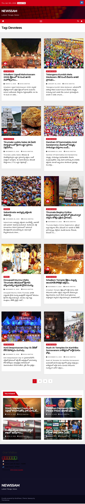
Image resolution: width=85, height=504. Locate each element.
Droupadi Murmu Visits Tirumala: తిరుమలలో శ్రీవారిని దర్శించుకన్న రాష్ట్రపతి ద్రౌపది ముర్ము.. (19, 283)
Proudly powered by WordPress (12, 498)
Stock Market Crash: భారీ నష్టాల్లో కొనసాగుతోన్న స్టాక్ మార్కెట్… (21, 409)
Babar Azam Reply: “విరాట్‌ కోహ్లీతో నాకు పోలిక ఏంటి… (61, 431)
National (6, 209)
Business (8, 405)
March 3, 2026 (11, 84)
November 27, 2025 (55, 222)
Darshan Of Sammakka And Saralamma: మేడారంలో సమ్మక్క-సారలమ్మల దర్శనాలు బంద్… (61, 145)
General (6, 277)
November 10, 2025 (55, 357)
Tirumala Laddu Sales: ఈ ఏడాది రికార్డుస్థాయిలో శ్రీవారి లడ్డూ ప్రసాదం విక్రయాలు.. (20, 145)
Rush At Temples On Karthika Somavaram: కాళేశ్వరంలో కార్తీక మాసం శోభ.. (63, 351)
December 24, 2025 (55, 152)
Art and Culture (8, 71)
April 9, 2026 (11, 414)
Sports (49, 427)
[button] (78, 21)
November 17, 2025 (55, 287)
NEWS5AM (9, 11)
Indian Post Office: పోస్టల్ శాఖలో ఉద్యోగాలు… (19, 431)
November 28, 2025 (13, 219)
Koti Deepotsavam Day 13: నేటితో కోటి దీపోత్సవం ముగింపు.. (20, 349)
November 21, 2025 (13, 289)
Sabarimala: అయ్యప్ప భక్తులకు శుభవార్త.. (18, 214)
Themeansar (5, 500)
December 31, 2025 (13, 152)
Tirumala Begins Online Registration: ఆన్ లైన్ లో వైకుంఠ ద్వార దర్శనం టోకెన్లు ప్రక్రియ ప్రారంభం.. (63, 215)
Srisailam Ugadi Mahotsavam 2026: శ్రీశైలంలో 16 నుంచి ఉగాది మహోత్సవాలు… (19, 77)
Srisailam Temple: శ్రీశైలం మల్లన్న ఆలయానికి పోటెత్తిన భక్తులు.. (61, 281)
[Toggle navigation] (40, 21)
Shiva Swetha (24, 84)
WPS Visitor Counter (16, 470)
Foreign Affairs (51, 405)
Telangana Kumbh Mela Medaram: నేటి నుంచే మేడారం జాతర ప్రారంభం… (62, 77)
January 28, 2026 (54, 84)
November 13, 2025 (13, 354)
